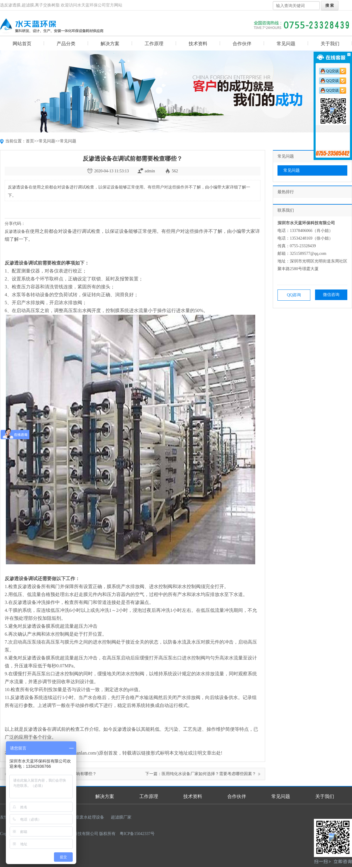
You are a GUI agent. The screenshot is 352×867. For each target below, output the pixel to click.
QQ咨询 (294, 295)
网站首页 (22, 43)
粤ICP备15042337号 (137, 833)
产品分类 (66, 43)
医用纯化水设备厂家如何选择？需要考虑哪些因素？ (209, 774)
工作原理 (154, 43)
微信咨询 (331, 294)
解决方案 (110, 43)
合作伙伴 (242, 43)
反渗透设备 (15, 231)
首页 (30, 141)
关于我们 (330, 43)
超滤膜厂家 (121, 817)
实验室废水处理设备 (85, 817)
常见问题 (286, 43)
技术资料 (198, 43)
